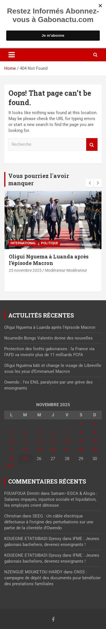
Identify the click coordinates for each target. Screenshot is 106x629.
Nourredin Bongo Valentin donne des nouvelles (48, 338)
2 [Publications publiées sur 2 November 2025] (95, 423)
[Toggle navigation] (11, 54)
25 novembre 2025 (25, 270)
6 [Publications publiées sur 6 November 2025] (53, 432)
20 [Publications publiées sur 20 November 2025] (53, 449)
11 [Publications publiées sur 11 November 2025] (25, 441)
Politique (49, 243)
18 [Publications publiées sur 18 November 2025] (25, 449)
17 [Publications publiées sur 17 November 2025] (11, 449)
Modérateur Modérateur (66, 270)
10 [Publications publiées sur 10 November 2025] (11, 441)
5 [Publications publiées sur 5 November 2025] (39, 432)
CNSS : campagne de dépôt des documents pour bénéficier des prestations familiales (52, 577)
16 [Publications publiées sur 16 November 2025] (94, 441)
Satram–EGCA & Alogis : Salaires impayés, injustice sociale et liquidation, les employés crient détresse (51, 499)
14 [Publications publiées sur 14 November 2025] (67, 441)
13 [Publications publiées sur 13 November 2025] (53, 441)
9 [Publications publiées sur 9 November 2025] (95, 432)
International (23, 243)
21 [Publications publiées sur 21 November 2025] (67, 449)
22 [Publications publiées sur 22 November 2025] (81, 449)
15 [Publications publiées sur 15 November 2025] (81, 441)
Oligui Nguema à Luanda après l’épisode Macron (48, 259)
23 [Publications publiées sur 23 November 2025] (94, 449)
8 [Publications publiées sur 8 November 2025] (81, 432)
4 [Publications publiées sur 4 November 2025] (25, 432)
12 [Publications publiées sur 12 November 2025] (39, 441)
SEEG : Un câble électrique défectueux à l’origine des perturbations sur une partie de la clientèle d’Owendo (48, 521)
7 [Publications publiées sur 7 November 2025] (67, 432)
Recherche (92, 144)
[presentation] (90, 183)
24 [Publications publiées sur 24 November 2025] (11, 458)
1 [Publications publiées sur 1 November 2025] (81, 423)
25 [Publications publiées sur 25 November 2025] (25, 458)
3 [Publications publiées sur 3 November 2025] (11, 432)
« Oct (9, 466)
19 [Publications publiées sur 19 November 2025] (39, 449)
